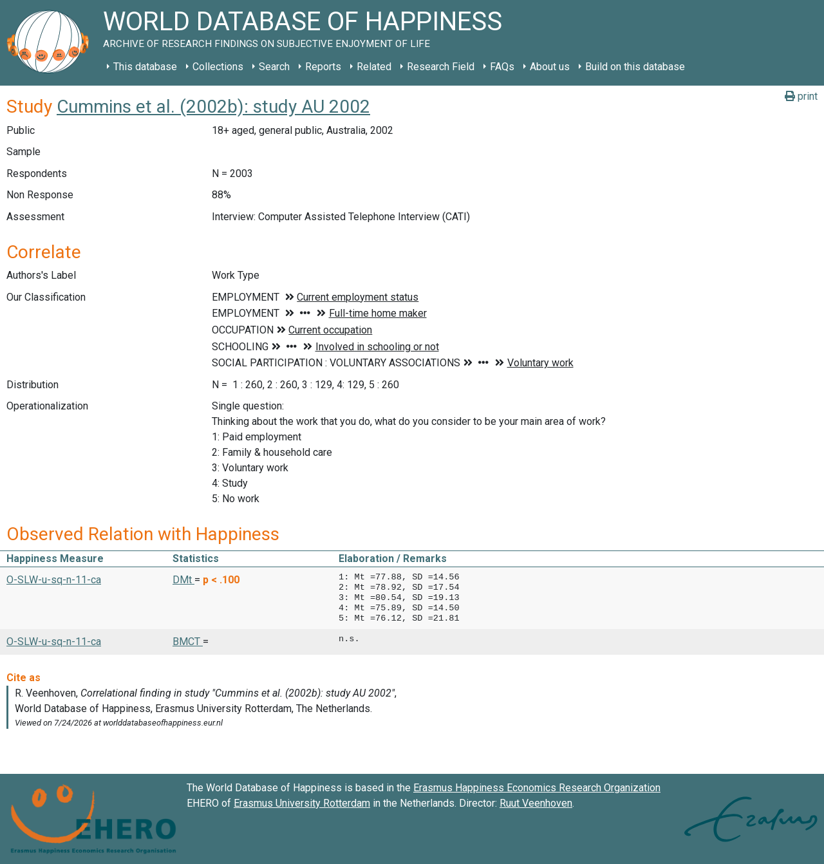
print (801, 96)
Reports (323, 67)
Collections (217, 67)
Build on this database (635, 67)
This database (145, 67)
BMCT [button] (188, 641)
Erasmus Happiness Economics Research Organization (536, 788)
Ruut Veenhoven (536, 803)
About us (550, 67)
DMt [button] (183, 580)
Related (374, 67)
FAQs (502, 67)
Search (274, 67)
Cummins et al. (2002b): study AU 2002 (213, 106)
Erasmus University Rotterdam (302, 803)
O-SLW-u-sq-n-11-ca (53, 580)
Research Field (440, 67)
